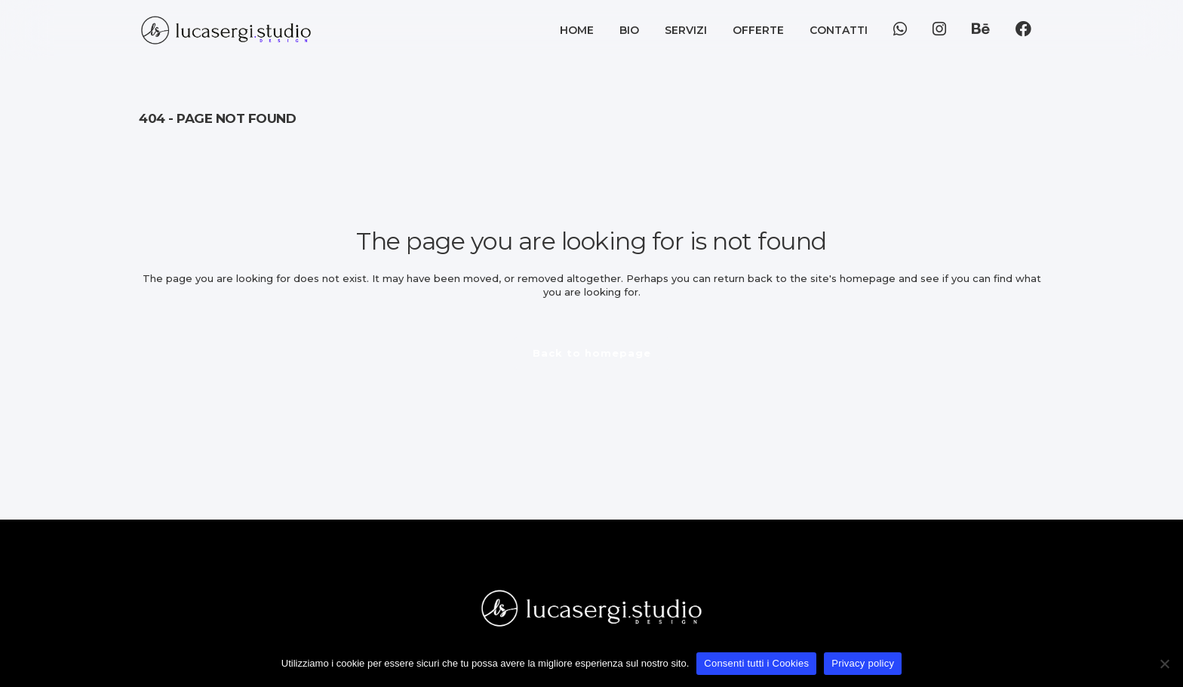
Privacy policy (862, 663)
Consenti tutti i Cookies (756, 663)
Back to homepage (592, 353)
